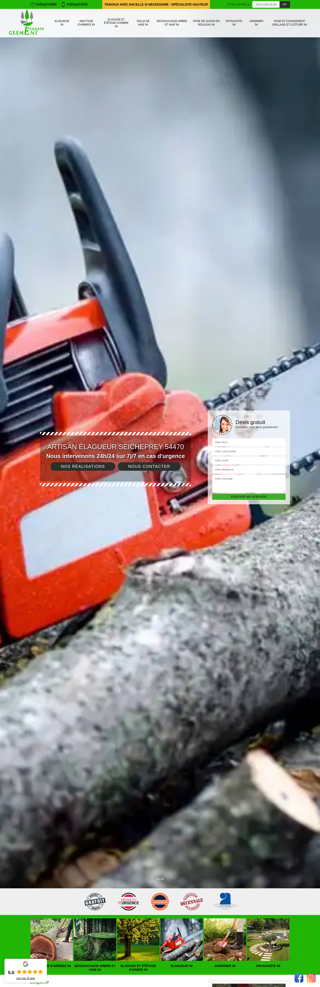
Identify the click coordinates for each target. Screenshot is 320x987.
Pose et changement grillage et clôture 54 (289, 23)
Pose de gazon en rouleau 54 (206, 23)
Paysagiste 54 (234, 23)
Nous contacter (149, 466)
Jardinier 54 (256, 23)
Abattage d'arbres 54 (86, 23)
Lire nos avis (25, 978)
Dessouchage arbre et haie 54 (172, 23)
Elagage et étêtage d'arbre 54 (116, 23)
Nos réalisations (83, 466)
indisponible (43, 4)
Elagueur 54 (62, 23)
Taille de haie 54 (143, 23)
